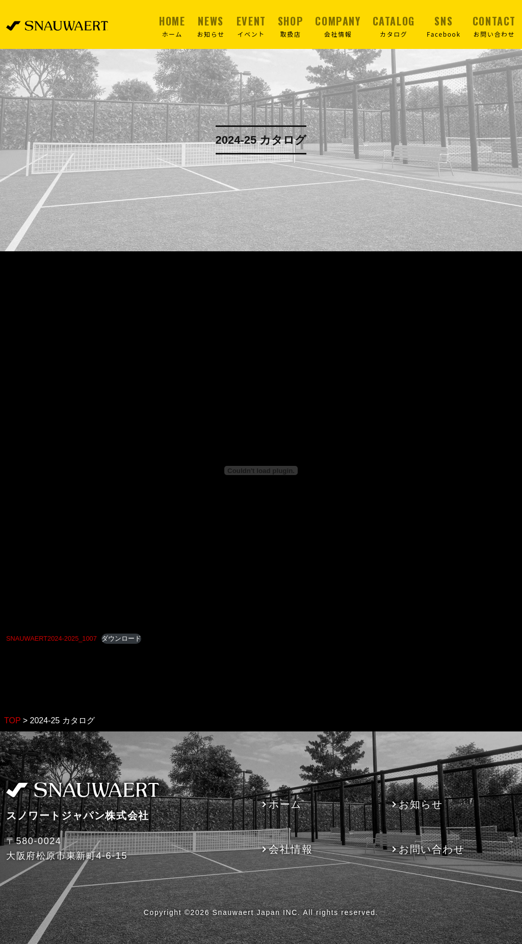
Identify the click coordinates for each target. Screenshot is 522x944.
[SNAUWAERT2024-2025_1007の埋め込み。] (261, 470)
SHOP (290, 26)
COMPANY (337, 26)
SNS (444, 26)
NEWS (211, 26)
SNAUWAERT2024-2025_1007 (51, 638)
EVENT (251, 26)
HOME (172, 26)
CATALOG (394, 26)
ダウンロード (121, 638)
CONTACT (494, 26)
